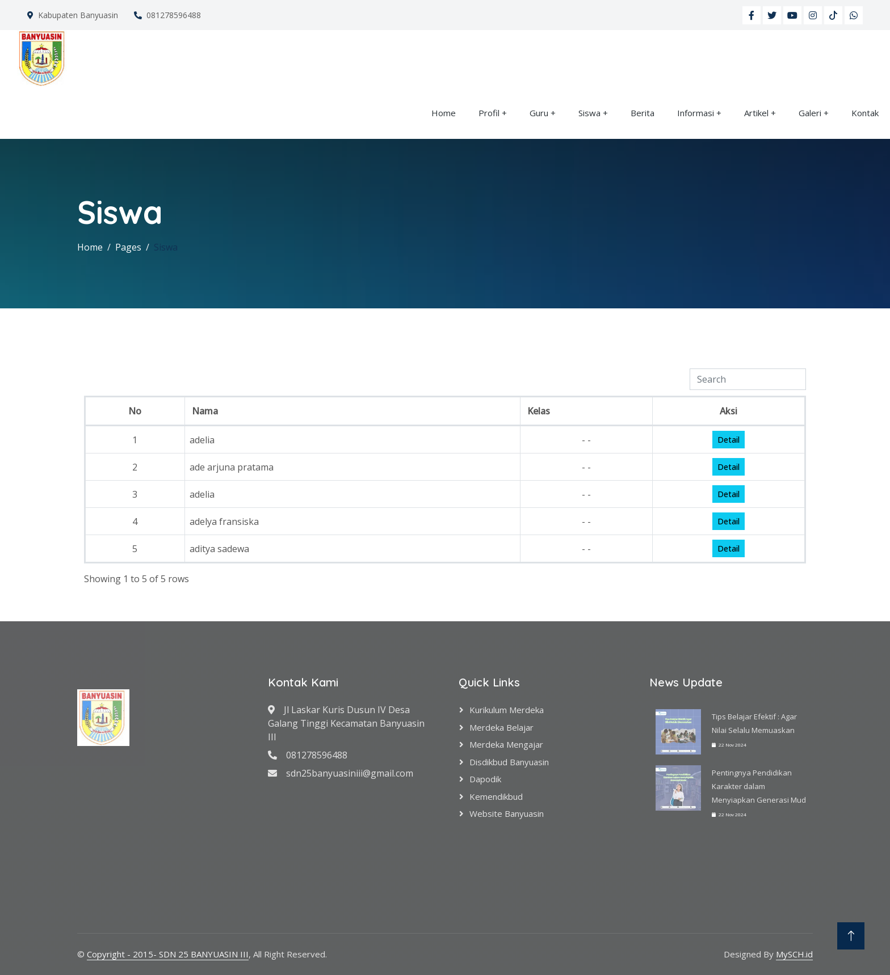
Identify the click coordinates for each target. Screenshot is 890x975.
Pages (128, 247)
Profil (488, 112)
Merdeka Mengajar (506, 744)
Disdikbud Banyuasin (509, 762)
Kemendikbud (496, 796)
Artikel (756, 112)
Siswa (589, 112)
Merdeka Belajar (501, 727)
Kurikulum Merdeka (506, 709)
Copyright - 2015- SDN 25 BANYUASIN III (168, 954)
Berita (642, 112)
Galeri (810, 112)
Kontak (865, 112)
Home (443, 112)
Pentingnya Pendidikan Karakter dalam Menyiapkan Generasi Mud (759, 786)
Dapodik (485, 779)
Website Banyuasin (506, 813)
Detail (728, 439)
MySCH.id (794, 954)
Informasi (695, 112)
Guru (539, 112)
